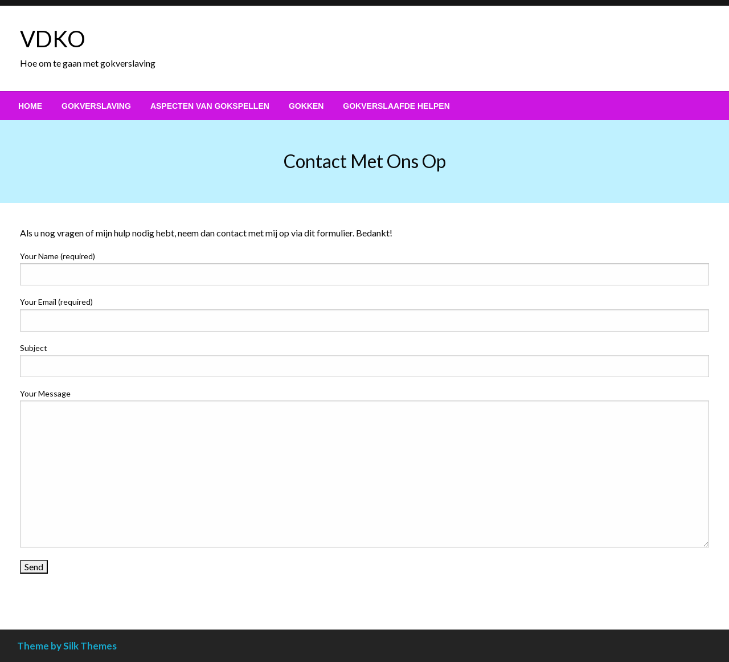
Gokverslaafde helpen (396, 106)
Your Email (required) (364, 314)
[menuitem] (30, 106)
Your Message (364, 468)
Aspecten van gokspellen (209, 106)
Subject (364, 360)
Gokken (306, 106)
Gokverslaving (96, 106)
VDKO (52, 38)
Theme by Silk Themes (67, 646)
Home (30, 106)
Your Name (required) (364, 268)
